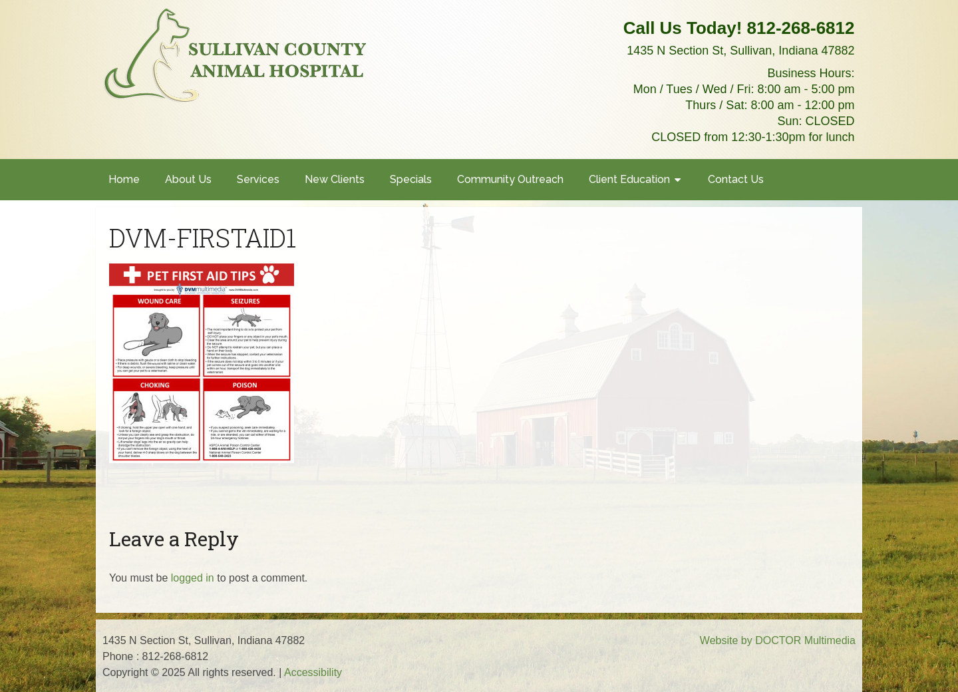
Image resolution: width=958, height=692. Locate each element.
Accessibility (313, 672)
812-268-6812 (801, 28)
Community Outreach (510, 179)
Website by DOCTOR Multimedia (778, 640)
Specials (411, 179)
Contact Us (736, 179)
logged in (192, 578)
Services (258, 179)
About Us (188, 179)
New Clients (335, 179)
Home (124, 179)
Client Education (629, 179)
